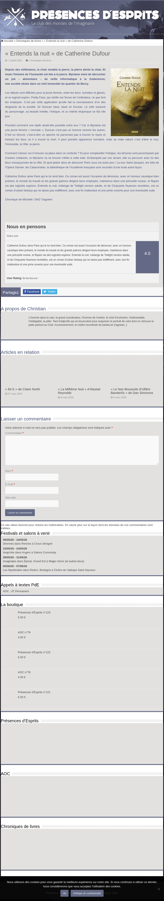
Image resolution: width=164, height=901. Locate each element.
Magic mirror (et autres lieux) (66, 561)
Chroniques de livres (28, 40)
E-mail (10, 484)
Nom (9, 471)
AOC (6, 591)
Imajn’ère (8, 552)
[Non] (159, 889)
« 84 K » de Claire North (22, 389)
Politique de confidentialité (87, 893)
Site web (10, 497)
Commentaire (14, 433)
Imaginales (9, 561)
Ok (64, 893)
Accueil (7, 40)
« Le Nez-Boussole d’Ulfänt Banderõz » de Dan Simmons (132, 391)
